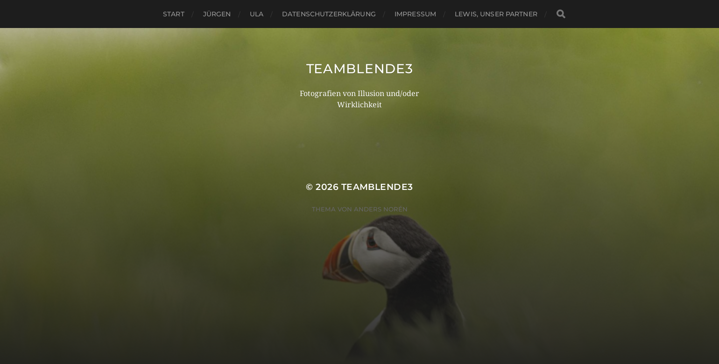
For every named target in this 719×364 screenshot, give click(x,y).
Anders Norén (381, 209)
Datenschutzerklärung (329, 14)
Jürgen (217, 14)
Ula (256, 14)
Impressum (415, 14)
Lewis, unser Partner (496, 14)
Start (173, 14)
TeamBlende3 (359, 69)
